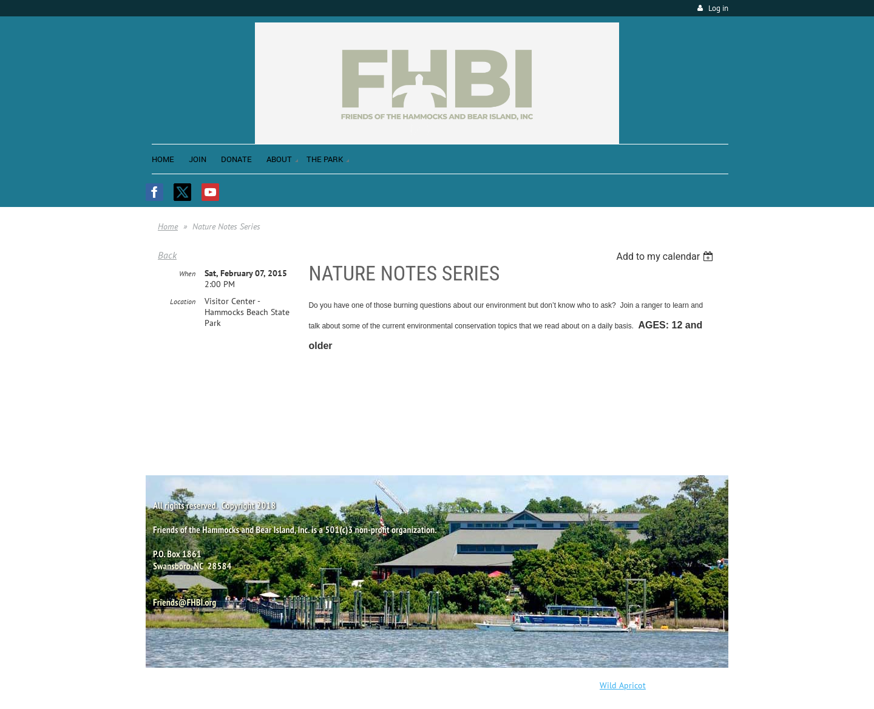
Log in (718, 8)
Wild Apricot (623, 685)
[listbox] (666, 256)
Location (182, 301)
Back (167, 255)
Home (168, 226)
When (187, 273)
